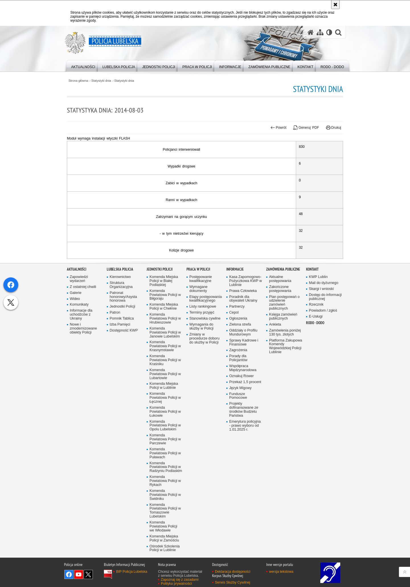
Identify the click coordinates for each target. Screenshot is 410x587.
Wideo (75, 406)
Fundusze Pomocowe (238, 503)
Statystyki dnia (101, 80)
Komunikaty (79, 412)
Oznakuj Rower (241, 483)
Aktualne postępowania (280, 386)
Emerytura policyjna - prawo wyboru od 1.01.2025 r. (245, 532)
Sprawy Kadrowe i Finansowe (243, 449)
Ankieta (275, 431)
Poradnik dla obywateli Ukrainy (243, 406)
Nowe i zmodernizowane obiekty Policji (83, 435)
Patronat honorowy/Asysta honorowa (123, 404)
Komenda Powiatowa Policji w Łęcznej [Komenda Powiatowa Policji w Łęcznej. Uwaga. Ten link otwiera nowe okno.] (165, 504)
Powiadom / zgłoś (323, 417)
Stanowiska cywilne (204, 425)
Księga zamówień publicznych (283, 423)
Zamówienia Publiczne (283, 376)
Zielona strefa (240, 431)
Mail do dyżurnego (323, 390)
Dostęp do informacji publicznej (325, 404)
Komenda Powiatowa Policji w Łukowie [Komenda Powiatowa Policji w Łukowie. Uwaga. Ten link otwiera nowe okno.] (165, 518)
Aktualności (76, 376)
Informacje (235, 376)
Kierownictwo (120, 384)
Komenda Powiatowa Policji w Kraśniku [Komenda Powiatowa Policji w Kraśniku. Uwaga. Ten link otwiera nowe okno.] (165, 467)
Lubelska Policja (120, 376)
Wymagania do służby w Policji (201, 433)
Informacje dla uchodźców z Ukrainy (81, 421)
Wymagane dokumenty (198, 396)
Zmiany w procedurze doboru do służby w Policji (204, 445)
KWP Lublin (318, 384)
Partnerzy (237, 413)
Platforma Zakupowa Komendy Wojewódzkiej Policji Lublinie (285, 453)
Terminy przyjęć (201, 419)
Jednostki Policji (122, 413)
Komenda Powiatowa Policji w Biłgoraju (165, 402)
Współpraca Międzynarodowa (242, 475)
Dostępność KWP (124, 437)
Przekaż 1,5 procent (245, 489)
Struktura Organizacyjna (121, 392)
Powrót (278, 127)
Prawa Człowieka (243, 398)
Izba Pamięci (120, 431)
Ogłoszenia (238, 425)
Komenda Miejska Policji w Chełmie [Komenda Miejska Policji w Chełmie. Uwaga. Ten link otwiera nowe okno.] (163, 413)
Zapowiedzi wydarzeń (79, 386)
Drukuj (333, 127)
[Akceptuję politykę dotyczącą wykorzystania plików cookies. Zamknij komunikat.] (335, 4)
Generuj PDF (306, 127)
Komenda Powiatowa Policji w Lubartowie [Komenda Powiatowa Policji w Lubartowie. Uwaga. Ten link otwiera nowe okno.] (165, 481)
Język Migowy (240, 495)
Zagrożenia (238, 457)
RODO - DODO (315, 429)
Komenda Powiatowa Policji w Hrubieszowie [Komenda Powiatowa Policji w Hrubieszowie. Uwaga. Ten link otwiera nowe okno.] (165, 425)
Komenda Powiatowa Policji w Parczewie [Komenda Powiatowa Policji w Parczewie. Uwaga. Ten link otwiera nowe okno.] (165, 546)
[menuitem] (83, 66)
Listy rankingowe (202, 413)
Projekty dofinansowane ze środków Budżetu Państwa (243, 516)
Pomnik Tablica (122, 425)
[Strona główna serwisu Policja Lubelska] (311, 32)
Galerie (75, 400)
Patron (115, 419)
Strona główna (78, 80)
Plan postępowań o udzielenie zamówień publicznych (284, 410)
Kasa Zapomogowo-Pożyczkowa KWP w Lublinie (245, 388)
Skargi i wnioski (321, 396)
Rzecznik (316, 412)
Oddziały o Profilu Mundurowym (243, 439)
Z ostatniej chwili (83, 394)
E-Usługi (316, 423)
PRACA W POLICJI (198, 376)
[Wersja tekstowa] (329, 32)
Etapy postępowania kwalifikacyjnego (205, 406)
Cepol (234, 419)
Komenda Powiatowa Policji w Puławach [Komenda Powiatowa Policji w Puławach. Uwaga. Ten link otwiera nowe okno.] (165, 560)
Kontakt (312, 376)
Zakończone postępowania (280, 396)
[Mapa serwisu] (320, 32)
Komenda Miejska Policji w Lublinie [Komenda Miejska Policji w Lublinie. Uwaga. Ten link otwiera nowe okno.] (163, 493)
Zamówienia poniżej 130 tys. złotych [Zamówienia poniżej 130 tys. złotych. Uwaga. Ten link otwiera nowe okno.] (285, 439)
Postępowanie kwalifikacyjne (200, 386)
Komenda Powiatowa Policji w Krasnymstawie (165, 453)
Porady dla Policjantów (238, 465)
